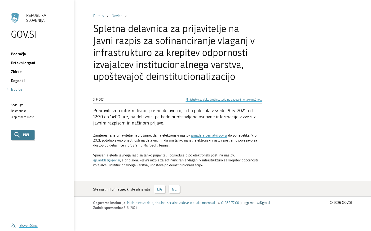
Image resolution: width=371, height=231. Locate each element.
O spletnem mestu (23, 117)
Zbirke (16, 71)
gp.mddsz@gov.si (106, 160)
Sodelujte (17, 105)
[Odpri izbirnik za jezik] (24, 225)
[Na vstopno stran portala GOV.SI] (37, 26)
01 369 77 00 (230, 203)
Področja (18, 54)
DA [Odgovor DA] (159, 189)
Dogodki (18, 80)
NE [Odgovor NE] (174, 189)
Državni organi (23, 63)
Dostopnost (18, 111)
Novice (16, 89)
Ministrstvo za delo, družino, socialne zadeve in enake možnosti (224, 99)
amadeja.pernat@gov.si (209, 135)
